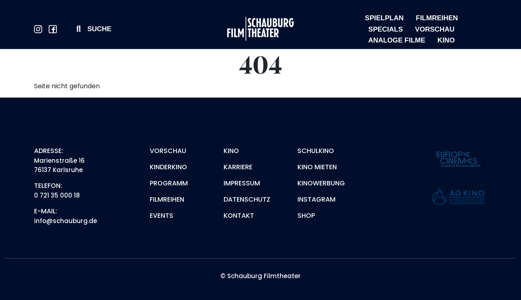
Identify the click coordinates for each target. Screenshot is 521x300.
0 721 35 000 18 (57, 195)
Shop (306, 215)
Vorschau (168, 150)
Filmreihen (167, 199)
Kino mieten (317, 167)
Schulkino (315, 150)
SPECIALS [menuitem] (385, 29)
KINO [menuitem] (446, 40)
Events (161, 215)
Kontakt (239, 215)
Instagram (316, 199)
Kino (231, 150)
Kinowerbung (321, 183)
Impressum (242, 183)
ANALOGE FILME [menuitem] (396, 40)
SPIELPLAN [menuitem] (384, 18)
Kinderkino (168, 167)
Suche (99, 29)
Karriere (238, 167)
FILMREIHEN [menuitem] (437, 18)
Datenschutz (247, 199)
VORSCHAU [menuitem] (434, 29)
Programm (169, 183)
